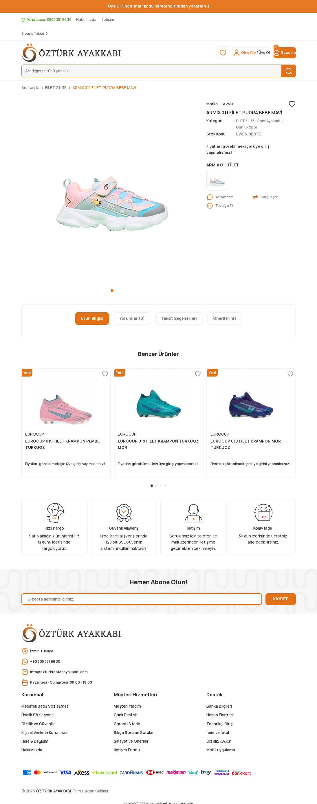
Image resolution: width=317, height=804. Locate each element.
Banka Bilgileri (219, 702)
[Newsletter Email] (141, 595)
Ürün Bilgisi (92, 318)
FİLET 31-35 (247, 120)
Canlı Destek (125, 711)
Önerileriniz (225, 318)
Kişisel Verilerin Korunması (44, 728)
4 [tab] (165, 482)
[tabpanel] (112, 191)
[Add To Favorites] (292, 103)
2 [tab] (156, 482)
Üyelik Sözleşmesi (37, 711)
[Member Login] (235, 52)
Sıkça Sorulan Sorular (134, 728)
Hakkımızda (31, 746)
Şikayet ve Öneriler (131, 737)
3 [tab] (161, 482)
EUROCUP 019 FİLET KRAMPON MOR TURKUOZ (245, 444)
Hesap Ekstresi (220, 711)
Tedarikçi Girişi (219, 720)
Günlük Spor (247, 127)
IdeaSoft (131, 800)
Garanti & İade (127, 720)
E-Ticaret (147, 800)
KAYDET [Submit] (280, 595)
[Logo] (71, 52)
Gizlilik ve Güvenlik (38, 720)
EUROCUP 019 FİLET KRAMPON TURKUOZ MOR (158, 444)
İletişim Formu (127, 746)
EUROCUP (34, 434)
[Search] (158, 71)
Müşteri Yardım (127, 702)
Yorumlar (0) (132, 318)
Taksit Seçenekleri (179, 318)
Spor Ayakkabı (274, 120)
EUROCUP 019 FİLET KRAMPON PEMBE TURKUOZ (62, 444)
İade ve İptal (217, 728)
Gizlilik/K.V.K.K (218, 737)
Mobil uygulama (220, 746)
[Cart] (279, 52)
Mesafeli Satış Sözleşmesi (45, 702)
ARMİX (229, 104)
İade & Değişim (34, 737)
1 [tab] (112, 290)
